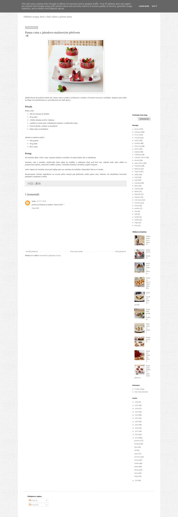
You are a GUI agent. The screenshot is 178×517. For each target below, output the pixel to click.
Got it (154, 6)
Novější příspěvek (32, 251)
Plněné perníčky (148, 339)
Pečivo (136, 149)
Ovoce (136, 135)
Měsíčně (137, 194)
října (136, 447)
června (136, 460)
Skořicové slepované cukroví (148, 356)
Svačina (137, 189)
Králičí (136, 217)
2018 (137, 428)
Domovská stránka (76, 251)
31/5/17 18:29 (41, 201)
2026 (137, 402)
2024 (137, 408)
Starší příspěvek (120, 251)
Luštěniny (137, 155)
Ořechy (136, 206)
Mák (136, 214)
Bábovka (137, 169)
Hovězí (136, 160)
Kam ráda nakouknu (141, 392)
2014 (137, 480)
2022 (137, 415)
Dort (136, 211)
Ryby (136, 186)
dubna (136, 467)
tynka (34, 201)
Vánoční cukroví (140, 157)
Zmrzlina (137, 203)
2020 (137, 422)
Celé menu (138, 200)
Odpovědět (35, 208)
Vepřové (137, 172)
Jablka (136, 174)
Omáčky (137, 143)
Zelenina (137, 132)
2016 (137, 434)
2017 (137, 431)
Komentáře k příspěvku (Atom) (50, 255)
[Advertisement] (141, 68)
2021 (137, 418)
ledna (136, 476)
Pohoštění (137, 166)
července (137, 457)
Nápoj (136, 223)
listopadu (137, 444)
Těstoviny (137, 146)
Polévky (137, 197)
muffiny (137, 208)
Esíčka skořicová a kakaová (148, 240)
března (136, 470)
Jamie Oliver (138, 163)
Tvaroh (136, 138)
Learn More (144, 6)
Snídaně (137, 152)
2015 (137, 438)
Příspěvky (33, 500)
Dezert (136, 129)
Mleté (136, 191)
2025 (137, 405)
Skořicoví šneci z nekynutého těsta (148, 283)
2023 (137, 412)
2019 (137, 425)
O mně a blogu (139, 389)
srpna (136, 454)
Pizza (136, 225)
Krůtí (136, 177)
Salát (136, 180)
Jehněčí (136, 220)
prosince (137, 441)
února (136, 473)
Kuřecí (136, 140)
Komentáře (34, 505)
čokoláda (137, 183)
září (135, 450)
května (136, 463)
